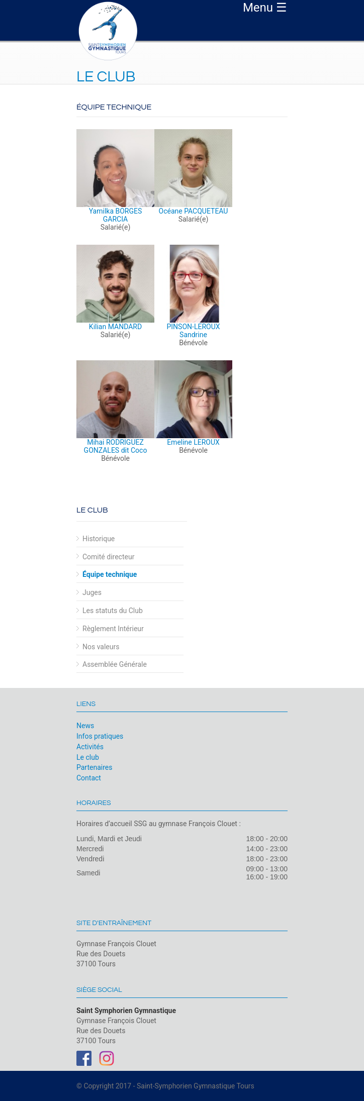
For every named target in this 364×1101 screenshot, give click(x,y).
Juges (92, 592)
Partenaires (94, 767)
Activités (90, 747)
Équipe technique (109, 574)
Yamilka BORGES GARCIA (115, 215)
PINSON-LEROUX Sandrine (193, 331)
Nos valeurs (100, 647)
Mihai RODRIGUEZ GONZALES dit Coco (115, 446)
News (85, 726)
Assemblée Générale (114, 664)
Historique (98, 539)
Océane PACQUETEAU (193, 211)
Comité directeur (108, 557)
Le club (87, 757)
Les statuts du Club (112, 611)
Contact (88, 778)
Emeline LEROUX (193, 442)
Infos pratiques (99, 736)
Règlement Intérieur (113, 629)
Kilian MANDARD (115, 327)
